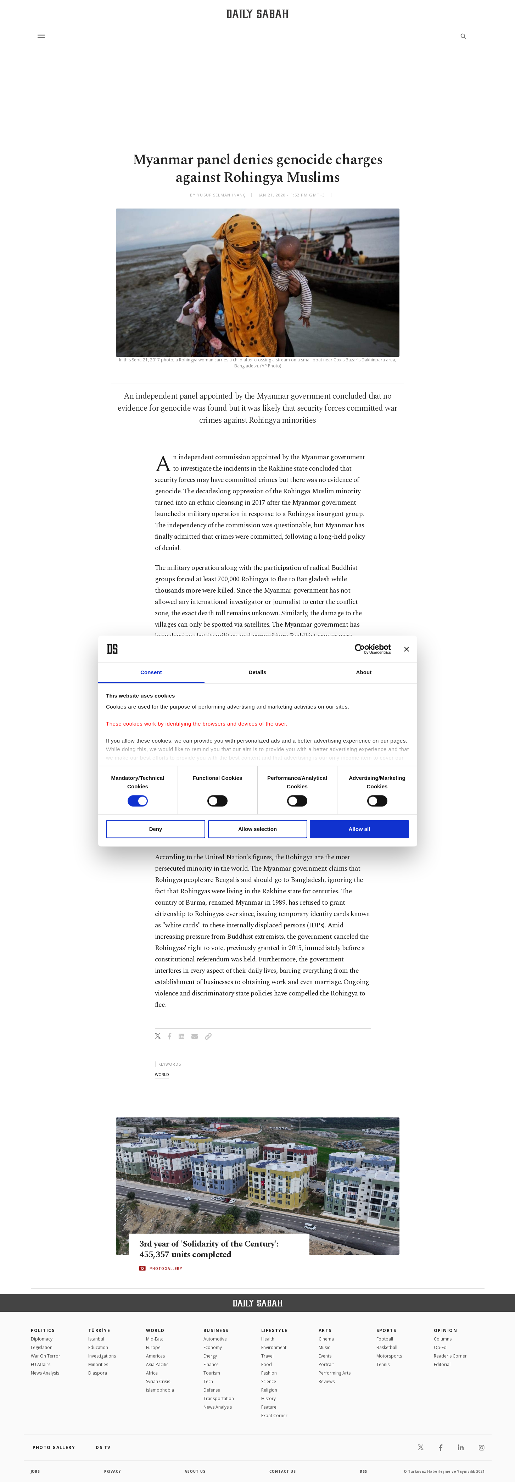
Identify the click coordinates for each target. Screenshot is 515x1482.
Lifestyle (274, 1330)
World (155, 1330)
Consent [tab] (151, 673)
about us (195, 1471)
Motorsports (389, 1356)
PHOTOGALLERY (166, 1268)
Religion (269, 1390)
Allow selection (257, 829)
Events (325, 1356)
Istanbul (96, 1339)
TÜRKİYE (99, 1330)
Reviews (327, 1381)
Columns (443, 1339)
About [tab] (364, 673)
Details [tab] (258, 673)
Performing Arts (335, 1373)
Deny (155, 829)
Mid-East (154, 1339)
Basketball (386, 1347)
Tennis (383, 1364)
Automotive (215, 1339)
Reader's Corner (450, 1356)
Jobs (36, 1471)
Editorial (442, 1364)
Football (384, 1339)
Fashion (269, 1373)
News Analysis (45, 1373)
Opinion (445, 1330)
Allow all (359, 829)
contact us (283, 1471)
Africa (152, 1373)
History (268, 1398)
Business (216, 1330)
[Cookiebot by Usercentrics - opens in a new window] (360, 649)
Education (98, 1347)
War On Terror (45, 1356)
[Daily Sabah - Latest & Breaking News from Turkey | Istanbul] (257, 13)
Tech (208, 1381)
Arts (325, 1330)
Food (266, 1364)
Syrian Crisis (158, 1381)
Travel (267, 1356)
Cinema (326, 1339)
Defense (211, 1390)
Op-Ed (440, 1347)
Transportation (218, 1398)
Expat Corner (274, 1415)
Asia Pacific (157, 1364)
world (162, 1074)
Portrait (326, 1364)
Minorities (98, 1364)
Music (324, 1347)
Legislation (41, 1347)
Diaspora (97, 1373)
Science (268, 1381)
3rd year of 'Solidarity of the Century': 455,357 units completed (210, 1249)
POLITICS (43, 1330)
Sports (386, 1330)
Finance (211, 1364)
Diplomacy (41, 1339)
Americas (155, 1356)
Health (267, 1339)
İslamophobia (160, 1390)
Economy (212, 1347)
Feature (268, 1407)
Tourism (211, 1373)
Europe (153, 1347)
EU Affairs (40, 1364)
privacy (112, 1471)
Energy (210, 1356)
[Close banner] (406, 648)
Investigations (102, 1356)
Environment (273, 1347)
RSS (364, 1471)
